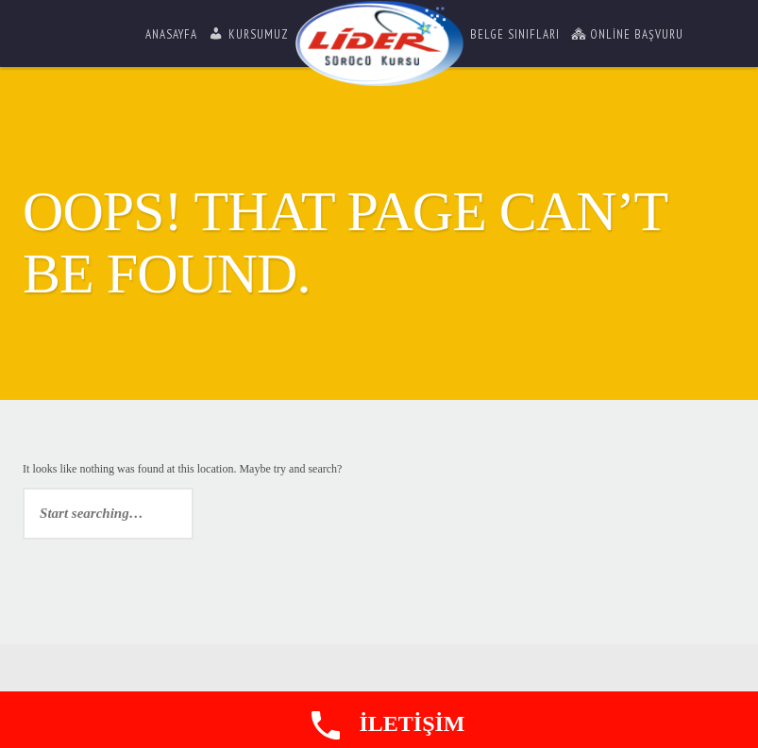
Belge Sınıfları (515, 34)
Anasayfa (171, 34)
